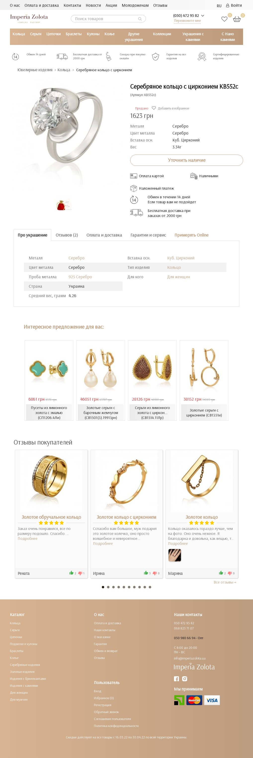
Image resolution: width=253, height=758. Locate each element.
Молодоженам (135, 5)
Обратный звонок (106, 712)
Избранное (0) (104, 698)
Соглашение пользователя (112, 719)
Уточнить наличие (187, 160)
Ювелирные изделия (36, 69)
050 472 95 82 (184, 623)
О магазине (102, 637)
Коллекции (162, 33)
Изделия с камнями (24, 685)
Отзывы (160, 5)
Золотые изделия (22, 671)
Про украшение (32, 235)
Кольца (18, 33)
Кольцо (174, 267)
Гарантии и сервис (148, 235)
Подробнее (28, 538)
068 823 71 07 (184, 628)
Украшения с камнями (193, 36)
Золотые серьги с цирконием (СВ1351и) (204, 412)
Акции (111, 5)
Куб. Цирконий (180, 257)
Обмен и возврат (106, 651)
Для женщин (178, 276)
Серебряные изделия (25, 664)
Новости (93, 5)
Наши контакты (104, 630)
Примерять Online (191, 235)
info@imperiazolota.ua (190, 658)
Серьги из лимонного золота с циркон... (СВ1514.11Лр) (152, 412)
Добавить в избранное (171, 108)
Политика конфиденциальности (116, 726)
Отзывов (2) (67, 235)
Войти (234, 5)
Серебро (76, 257)
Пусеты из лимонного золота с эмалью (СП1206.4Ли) (49, 412)
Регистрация (102, 705)
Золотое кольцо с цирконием (126, 517)
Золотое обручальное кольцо (51, 517)
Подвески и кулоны (23, 644)
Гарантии (100, 644)
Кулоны (93, 33)
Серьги (35, 33)
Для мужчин (19, 699)
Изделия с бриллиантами (28, 678)
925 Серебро (80, 276)
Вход (97, 691)
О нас (15, 5)
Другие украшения (134, 36)
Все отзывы (225, 582)
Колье (109, 33)
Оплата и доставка (42, 5)
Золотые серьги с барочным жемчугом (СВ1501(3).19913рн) (100, 412)
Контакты (72, 5)
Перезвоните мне (187, 20)
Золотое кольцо (202, 517)
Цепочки (53, 33)
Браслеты (74, 33)
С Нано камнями (227, 36)
